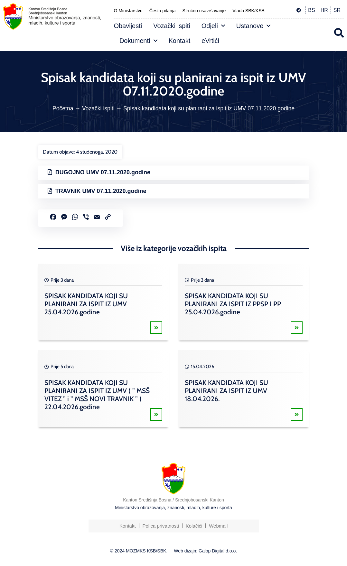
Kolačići (194, 526)
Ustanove (253, 25)
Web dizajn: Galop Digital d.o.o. (205, 550)
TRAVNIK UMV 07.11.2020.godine (100, 191)
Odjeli (213, 25)
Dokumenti (138, 40)
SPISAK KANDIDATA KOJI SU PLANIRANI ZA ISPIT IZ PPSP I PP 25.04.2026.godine (233, 304)
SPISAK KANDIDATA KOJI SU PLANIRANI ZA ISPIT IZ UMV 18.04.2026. (226, 391)
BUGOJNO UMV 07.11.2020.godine (102, 172)
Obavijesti (128, 25)
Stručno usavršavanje (204, 10)
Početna (62, 108)
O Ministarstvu (128, 10)
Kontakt (180, 40)
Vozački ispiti (171, 25)
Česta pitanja (162, 10)
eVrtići (210, 40)
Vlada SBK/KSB (248, 10)
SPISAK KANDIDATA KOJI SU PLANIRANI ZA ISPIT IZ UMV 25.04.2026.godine (86, 304)
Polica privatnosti (160, 526)
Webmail (218, 526)
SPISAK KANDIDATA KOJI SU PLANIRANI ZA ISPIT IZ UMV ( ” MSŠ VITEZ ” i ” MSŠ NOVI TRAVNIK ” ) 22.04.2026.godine (97, 395)
